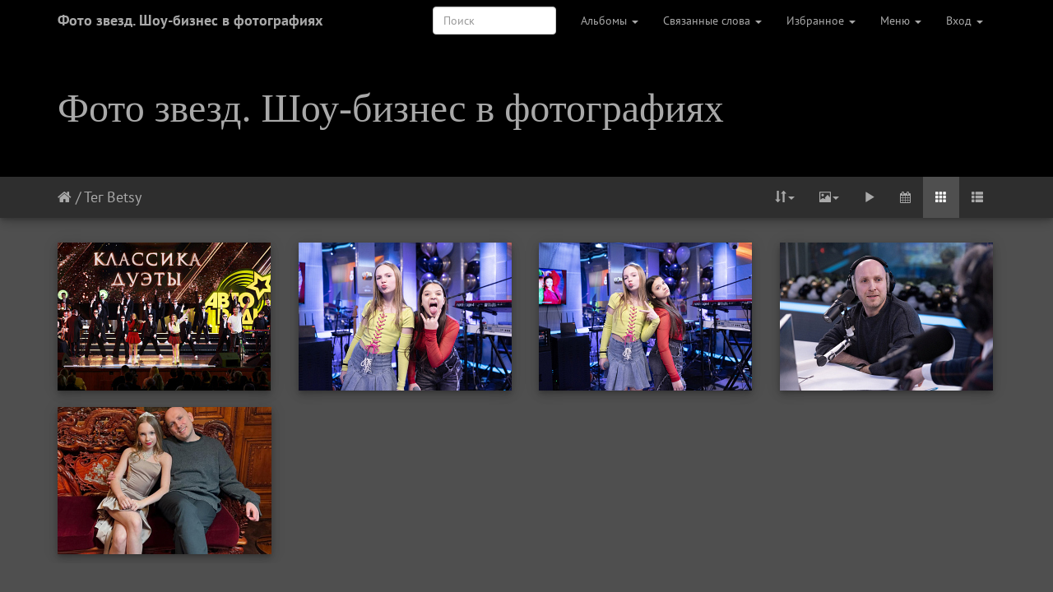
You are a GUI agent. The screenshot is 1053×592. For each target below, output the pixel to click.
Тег (93, 196)
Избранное (821, 20)
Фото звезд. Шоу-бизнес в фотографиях (190, 20)
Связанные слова (712, 20)
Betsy (124, 196)
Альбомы (609, 20)
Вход (964, 20)
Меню (900, 20)
